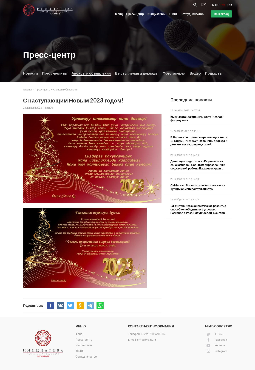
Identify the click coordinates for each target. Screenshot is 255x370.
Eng (229, 4)
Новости (30, 73)
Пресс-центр (135, 14)
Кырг (215, 4)
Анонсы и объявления (91, 73)
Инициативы (156, 14)
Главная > (29, 89)
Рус (223, 4)
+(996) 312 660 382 (153, 334)
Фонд (119, 14)
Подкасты (213, 73)
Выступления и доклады (136, 73)
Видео (195, 73)
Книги (173, 14)
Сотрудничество (192, 14)
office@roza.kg (146, 339)
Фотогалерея (174, 73)
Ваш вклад (221, 14)
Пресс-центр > (43, 89)
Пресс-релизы (54, 73)
